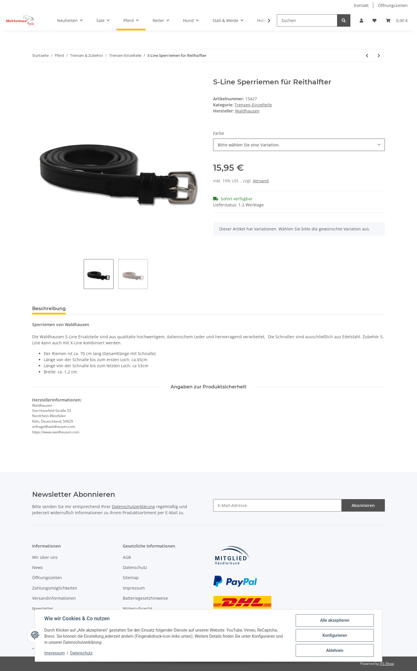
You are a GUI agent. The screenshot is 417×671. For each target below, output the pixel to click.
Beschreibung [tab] (49, 308)
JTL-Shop (387, 663)
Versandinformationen (54, 598)
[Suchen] (307, 20)
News (37, 567)
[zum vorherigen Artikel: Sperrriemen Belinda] (367, 55)
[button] (361, 20)
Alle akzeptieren (334, 620)
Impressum (134, 588)
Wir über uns (45, 557)
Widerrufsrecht (137, 608)
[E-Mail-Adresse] (277, 505)
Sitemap (131, 577)
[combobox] (299, 145)
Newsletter (42, 608)
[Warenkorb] (396, 20)
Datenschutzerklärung (133, 506)
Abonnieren (363, 505)
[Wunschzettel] (374, 20)
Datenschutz (135, 567)
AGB (127, 557)
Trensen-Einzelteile (253, 105)
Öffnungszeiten (393, 5)
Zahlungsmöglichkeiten (54, 588)
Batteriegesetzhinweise (145, 598)
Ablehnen (334, 650)
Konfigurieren (334, 635)
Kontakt (361, 5)
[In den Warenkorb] (36, 75)
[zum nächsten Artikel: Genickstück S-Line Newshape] (379, 55)
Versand (261, 180)
